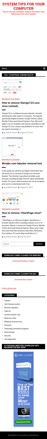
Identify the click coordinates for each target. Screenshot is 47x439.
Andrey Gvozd (11, 133)
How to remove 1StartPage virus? (21, 212)
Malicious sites (10, 318)
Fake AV (7, 311)
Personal (7, 325)
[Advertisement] (23, 41)
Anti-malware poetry (12, 304)
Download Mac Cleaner (24, 280)
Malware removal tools (13, 322)
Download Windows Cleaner (23, 261)
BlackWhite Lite (14, 435)
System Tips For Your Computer (23, 6)
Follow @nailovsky (9, 288)
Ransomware (9, 332)
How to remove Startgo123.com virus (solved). (21, 104)
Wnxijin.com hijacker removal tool (22, 163)
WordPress (34, 435)
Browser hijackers (11, 99)
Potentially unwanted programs (16, 329)
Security (7, 336)
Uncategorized (10, 339)
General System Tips (12, 315)
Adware (7, 301)
